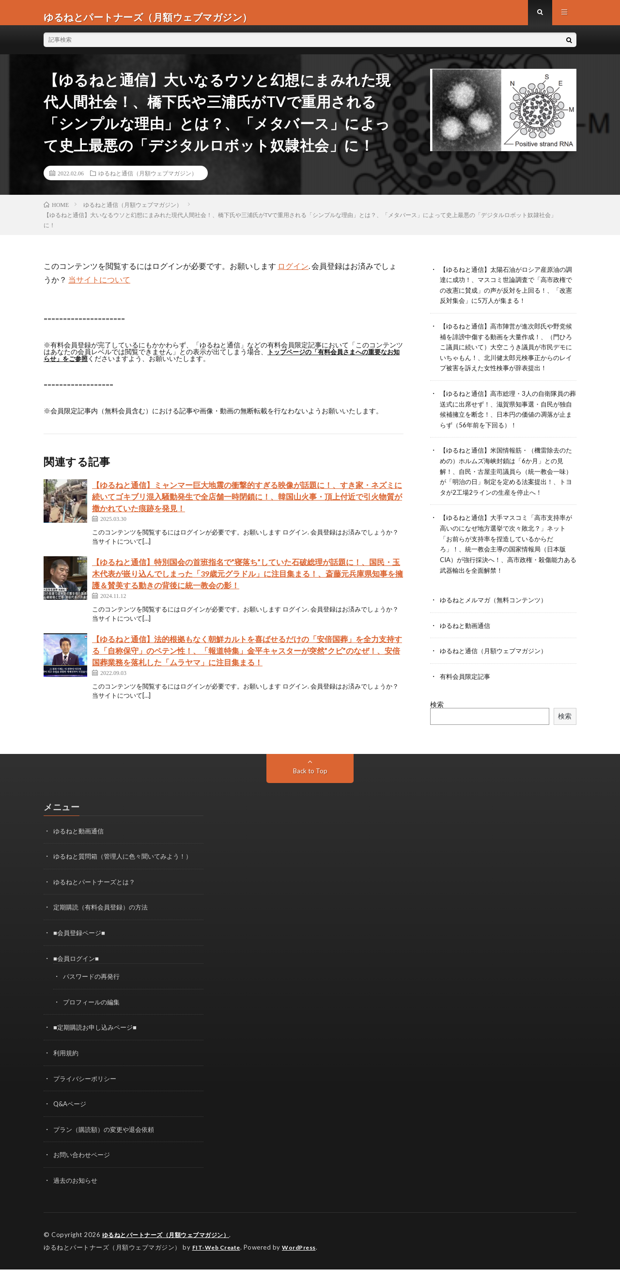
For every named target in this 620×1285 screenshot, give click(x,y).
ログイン (293, 274)
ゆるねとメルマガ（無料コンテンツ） (497, 622)
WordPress (305, 1263)
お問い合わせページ (83, 1172)
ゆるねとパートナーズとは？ (97, 902)
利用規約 (66, 1071)
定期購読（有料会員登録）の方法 (104, 927)
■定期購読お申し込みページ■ (98, 1046)
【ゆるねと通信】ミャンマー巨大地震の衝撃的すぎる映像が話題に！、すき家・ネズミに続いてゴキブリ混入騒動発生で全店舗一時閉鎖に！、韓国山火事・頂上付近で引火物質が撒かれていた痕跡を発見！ (247, 505)
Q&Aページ (71, 1121)
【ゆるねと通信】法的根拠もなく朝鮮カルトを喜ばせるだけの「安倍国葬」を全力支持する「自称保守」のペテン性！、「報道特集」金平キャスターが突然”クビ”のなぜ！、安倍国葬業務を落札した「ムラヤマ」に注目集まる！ (247, 659)
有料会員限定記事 (467, 697)
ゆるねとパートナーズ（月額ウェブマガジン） (171, 1251)
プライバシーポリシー (87, 1096)
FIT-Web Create (218, 1263)
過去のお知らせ (77, 1197)
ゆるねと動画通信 (467, 647)
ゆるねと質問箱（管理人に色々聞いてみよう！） (127, 877)
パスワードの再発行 (93, 995)
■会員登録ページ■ (81, 952)
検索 (437, 725)
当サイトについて (99, 288)
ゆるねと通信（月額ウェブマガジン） (147, 182)
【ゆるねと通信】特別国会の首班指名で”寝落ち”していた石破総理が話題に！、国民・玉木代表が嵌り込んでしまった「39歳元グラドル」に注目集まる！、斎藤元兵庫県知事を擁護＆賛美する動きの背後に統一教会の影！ (247, 582)
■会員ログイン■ (77, 977)
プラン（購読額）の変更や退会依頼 (107, 1147)
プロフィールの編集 (93, 1021)
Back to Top (310, 791)
